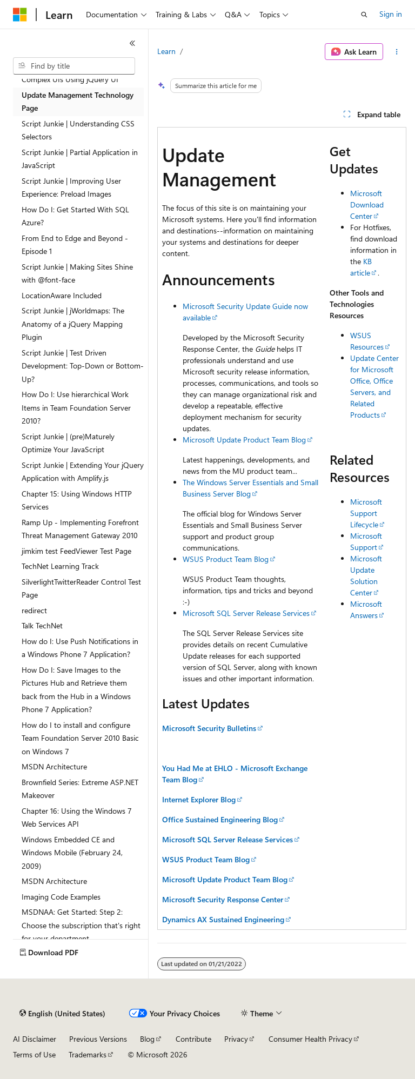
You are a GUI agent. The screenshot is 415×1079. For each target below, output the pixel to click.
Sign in (390, 14)
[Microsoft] (20, 15)
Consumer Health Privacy (310, 1039)
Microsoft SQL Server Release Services (246, 613)
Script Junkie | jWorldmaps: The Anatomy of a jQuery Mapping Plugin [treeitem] (73, 323)
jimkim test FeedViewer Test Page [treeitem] (76, 551)
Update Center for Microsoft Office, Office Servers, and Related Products (374, 386)
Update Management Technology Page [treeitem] (77, 101)
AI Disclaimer (34, 1039)
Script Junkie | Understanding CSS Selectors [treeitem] (78, 130)
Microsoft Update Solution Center (366, 575)
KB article (361, 267)
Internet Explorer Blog (199, 799)
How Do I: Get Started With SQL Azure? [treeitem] (75, 216)
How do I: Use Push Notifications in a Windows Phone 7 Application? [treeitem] (80, 648)
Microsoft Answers (366, 609)
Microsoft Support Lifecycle (366, 513)
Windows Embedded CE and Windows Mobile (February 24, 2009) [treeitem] (72, 852)
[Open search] (364, 14)
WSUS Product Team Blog (226, 559)
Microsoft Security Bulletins (209, 728)
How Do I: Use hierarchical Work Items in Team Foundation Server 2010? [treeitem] (76, 407)
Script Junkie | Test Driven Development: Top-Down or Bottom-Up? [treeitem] (83, 365)
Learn (166, 51)
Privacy (236, 1039)
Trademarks (87, 1054)
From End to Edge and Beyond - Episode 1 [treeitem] (75, 245)
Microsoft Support (366, 541)
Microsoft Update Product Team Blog (244, 439)
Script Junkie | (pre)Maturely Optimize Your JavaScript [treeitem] (68, 443)
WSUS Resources (367, 341)
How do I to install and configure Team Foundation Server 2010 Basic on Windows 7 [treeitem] (80, 738)
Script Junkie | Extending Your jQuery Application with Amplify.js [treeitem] (83, 472)
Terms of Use (34, 1054)
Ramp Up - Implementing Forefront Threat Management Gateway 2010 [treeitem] (80, 529)
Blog (147, 1039)
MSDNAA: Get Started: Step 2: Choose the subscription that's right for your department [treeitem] (81, 925)
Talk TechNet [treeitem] (42, 625)
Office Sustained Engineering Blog (220, 819)
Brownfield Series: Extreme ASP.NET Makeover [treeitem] (80, 789)
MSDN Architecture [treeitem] (54, 766)
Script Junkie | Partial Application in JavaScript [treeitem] (80, 159)
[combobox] (74, 66)
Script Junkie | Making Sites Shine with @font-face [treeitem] (77, 273)
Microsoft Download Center (367, 204)
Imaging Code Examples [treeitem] (61, 897)
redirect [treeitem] (34, 610)
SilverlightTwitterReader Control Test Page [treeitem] (81, 588)
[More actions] (396, 52)
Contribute (193, 1039)
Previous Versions (98, 1039)
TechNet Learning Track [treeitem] (60, 566)
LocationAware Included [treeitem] (62, 295)
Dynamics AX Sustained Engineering (223, 919)
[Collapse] (132, 43)
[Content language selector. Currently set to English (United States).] (62, 1013)
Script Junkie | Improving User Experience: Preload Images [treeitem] (71, 187)
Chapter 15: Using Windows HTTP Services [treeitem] (77, 500)
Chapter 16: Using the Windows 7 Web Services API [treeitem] (77, 817)
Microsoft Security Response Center (222, 899)
